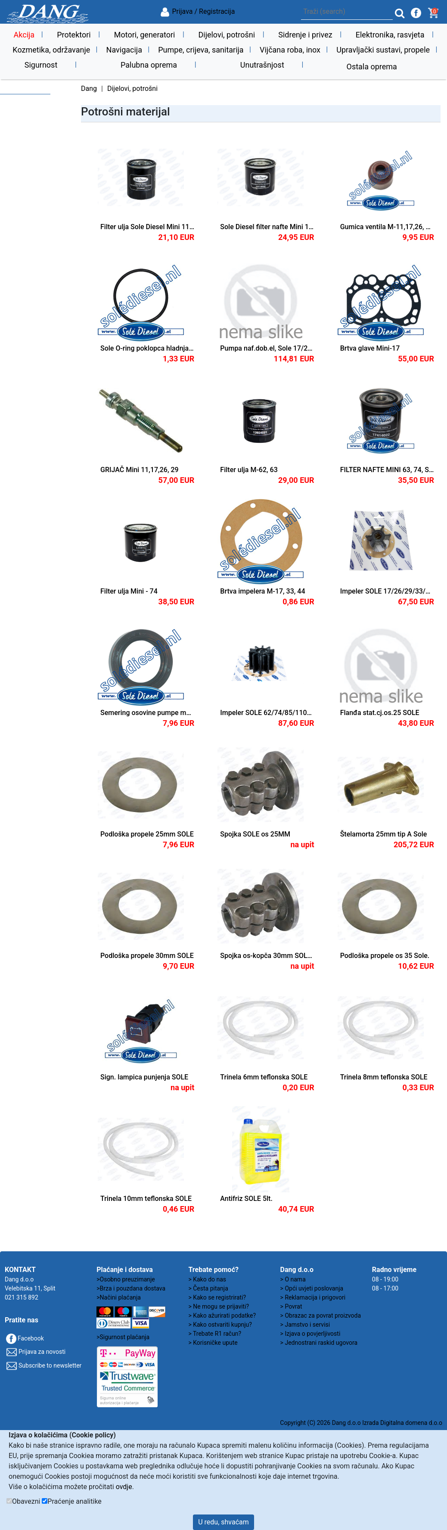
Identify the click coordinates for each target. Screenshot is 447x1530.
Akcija (24, 34)
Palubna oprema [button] (149, 64)
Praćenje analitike (74, 1501)
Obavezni (26, 1501)
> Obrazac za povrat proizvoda (320, 1315)
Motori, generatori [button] (144, 34)
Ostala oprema (372, 66)
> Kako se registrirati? (217, 1297)
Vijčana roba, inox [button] (290, 49)
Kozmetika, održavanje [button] (51, 49)
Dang (89, 88)
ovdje (124, 1487)
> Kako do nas (207, 1279)
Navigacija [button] (124, 49)
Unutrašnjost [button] (262, 64)
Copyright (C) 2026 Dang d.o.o (320, 1422)
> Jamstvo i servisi (305, 1324)
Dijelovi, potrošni (132, 88)
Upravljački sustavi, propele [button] (383, 49)
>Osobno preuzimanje (125, 1279)
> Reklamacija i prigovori (312, 1297)
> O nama (293, 1279)
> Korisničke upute (212, 1342)
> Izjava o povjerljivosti (310, 1333)
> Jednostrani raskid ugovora (318, 1342)
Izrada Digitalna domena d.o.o (402, 1422)
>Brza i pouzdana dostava (130, 1288)
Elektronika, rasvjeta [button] (390, 34)
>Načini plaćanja (118, 1297)
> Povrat (291, 1306)
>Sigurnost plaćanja (122, 1337)
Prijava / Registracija (197, 11)
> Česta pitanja (208, 1288)
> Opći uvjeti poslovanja (312, 1288)
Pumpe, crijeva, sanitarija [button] (200, 49)
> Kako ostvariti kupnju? (220, 1324)
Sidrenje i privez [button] (305, 34)
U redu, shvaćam (223, 1522)
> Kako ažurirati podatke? (222, 1315)
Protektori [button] (74, 34)
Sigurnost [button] (41, 64)
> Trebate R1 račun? (214, 1333)
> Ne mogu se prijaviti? (218, 1306)
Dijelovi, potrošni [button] (226, 34)
